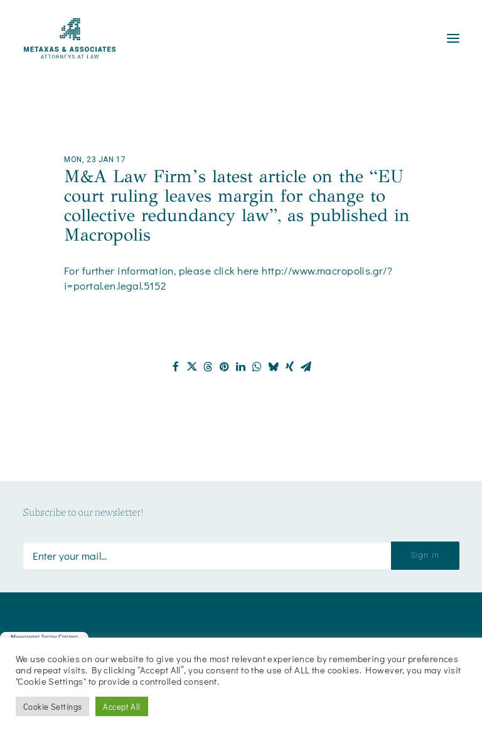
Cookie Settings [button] (52, 706)
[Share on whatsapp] (257, 366)
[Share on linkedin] (241, 366)
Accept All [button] (121, 706)
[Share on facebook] (175, 366)
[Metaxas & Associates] (70, 38)
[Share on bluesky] (273, 366)
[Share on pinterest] (224, 366)
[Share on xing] (289, 366)
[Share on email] (306, 366)
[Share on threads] (208, 366)
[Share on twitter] (192, 366)
